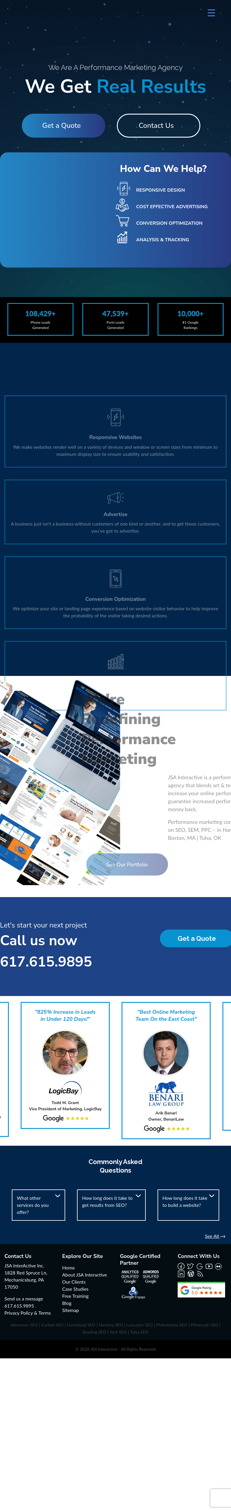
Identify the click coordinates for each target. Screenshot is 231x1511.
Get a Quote (59, 125)
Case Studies (75, 1289)
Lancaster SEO (139, 1324)
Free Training (75, 1296)
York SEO (118, 1331)
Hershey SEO (111, 1324)
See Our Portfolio (102, 864)
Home (68, 1267)
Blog (66, 1303)
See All (215, 1236)
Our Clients (74, 1282)
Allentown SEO (24, 1324)
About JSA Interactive (84, 1274)
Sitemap (70, 1310)
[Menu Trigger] (211, 12)
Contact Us (158, 125)
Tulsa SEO (139, 1331)
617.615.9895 (46, 962)
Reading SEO (94, 1331)
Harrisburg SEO (81, 1324)
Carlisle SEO (52, 1324)
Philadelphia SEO (171, 1324)
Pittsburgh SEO (204, 1324)
